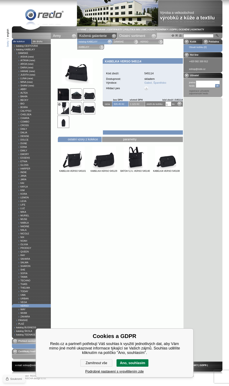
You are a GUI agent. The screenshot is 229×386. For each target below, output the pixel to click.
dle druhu (38, 41)
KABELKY (84, 47)
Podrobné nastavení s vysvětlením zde (114, 371)
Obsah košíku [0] (198, 47)
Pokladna (214, 41)
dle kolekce (19, 41)
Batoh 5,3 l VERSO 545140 (135, 171)
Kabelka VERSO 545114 (44, 15)
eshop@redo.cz (31, 365)
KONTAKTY (197, 29)
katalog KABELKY (88, 41)
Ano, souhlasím (132, 363)
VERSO (144, 41)
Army (57, 36)
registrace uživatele (199, 91)
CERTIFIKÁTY (115, 29)
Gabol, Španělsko (155, 82)
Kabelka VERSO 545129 (104, 171)
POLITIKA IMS (132, 29)
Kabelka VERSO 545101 (72, 171)
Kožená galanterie (93, 36)
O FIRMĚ (82, 29)
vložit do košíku (154, 104)
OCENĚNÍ (184, 29)
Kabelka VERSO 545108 (166, 171)
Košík (193, 41)
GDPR (173, 29)
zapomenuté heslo (198, 93)
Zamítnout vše (96, 363)
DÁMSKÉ (119, 41)
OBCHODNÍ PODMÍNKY (155, 29)
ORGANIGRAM (97, 29)
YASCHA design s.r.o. (35, 378)
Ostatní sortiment (132, 36)
